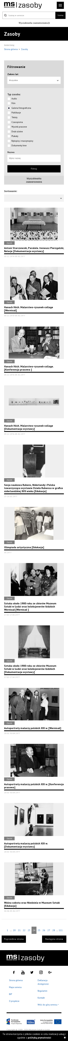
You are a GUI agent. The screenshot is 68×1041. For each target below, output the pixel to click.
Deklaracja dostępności (43, 982)
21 (19, 930)
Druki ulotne (17, 131)
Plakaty (14, 136)
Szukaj (60, 15)
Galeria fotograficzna (21, 108)
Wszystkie (34, 80)
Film (13, 103)
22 (24, 930)
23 (29, 930)
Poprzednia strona (14, 939)
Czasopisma (17, 122)
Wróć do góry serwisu (48, 1004)
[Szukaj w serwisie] (28, 15)
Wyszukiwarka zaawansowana (33, 22)
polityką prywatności (39, 1037)
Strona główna (11, 49)
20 (14, 930)
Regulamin (42, 991)
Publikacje (16, 112)
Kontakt (41, 997)
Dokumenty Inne (19, 145)
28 (53, 930)
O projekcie (14, 1001)
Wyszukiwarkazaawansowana (34, 180)
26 (44, 930)
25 (39, 930)
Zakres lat (12, 74)
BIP (10, 994)
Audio (14, 98)
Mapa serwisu (15, 987)
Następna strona (54, 939)
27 (48, 930)
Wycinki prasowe (19, 126)
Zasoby (24, 49)
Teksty (14, 117)
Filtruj (34, 168)
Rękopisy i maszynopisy (22, 141)
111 (61, 930)
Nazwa (10, 152)
